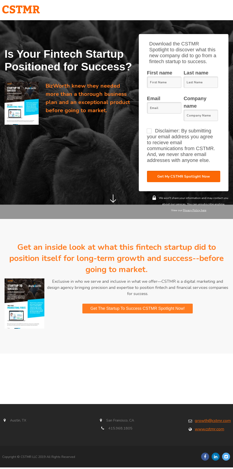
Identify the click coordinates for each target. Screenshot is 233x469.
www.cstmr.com (209, 430)
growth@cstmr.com (213, 422)
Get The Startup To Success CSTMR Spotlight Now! (137, 310)
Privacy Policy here (194, 211)
